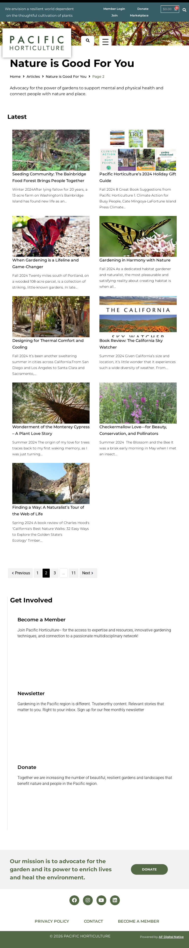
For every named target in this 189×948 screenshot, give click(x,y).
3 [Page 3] (55, 573)
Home (15, 76)
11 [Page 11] (73, 573)
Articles (33, 76)
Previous (20, 573)
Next (88, 573)
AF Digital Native (171, 937)
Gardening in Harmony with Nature (135, 260)
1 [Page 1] (37, 573)
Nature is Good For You (66, 76)
